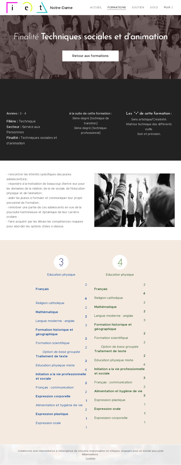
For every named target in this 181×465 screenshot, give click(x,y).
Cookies (90, 458)
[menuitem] (101, 7)
